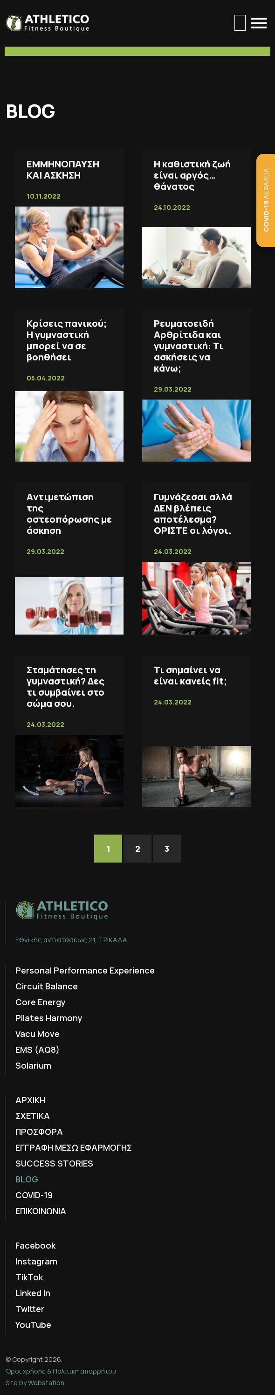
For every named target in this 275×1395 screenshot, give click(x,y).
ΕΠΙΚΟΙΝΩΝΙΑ (40, 1210)
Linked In (32, 1292)
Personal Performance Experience (85, 970)
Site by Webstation (35, 1382)
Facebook (35, 1245)
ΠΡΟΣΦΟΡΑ (39, 1131)
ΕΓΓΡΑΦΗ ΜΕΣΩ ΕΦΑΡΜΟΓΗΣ (73, 1147)
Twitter (29, 1308)
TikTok (29, 1277)
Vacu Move (37, 1033)
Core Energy (40, 1002)
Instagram (36, 1261)
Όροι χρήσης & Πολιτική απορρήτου (61, 1371)
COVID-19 (34, 1195)
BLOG (26, 1179)
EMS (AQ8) (37, 1049)
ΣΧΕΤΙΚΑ (32, 1115)
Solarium (33, 1065)
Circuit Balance (46, 986)
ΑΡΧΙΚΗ (30, 1099)
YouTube (33, 1324)
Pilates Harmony (48, 1017)
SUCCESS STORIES (54, 1163)
